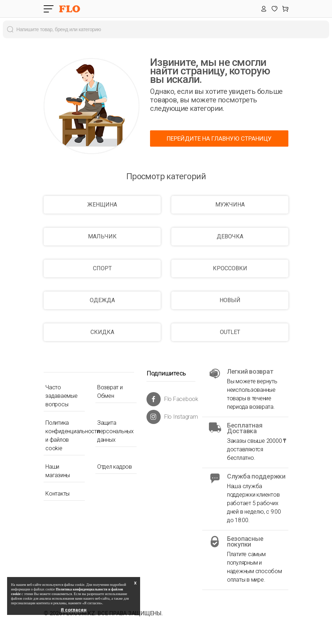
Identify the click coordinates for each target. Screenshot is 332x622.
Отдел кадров (114, 466)
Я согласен (74, 609)
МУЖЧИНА (230, 204)
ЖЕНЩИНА (102, 204)
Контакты (57, 493)
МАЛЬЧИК (102, 236)
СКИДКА (102, 332)
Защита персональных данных (115, 431)
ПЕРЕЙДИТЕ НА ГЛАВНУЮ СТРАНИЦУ (219, 138)
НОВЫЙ (230, 300)
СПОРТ (102, 268)
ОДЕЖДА (102, 300)
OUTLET (230, 332)
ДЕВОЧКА (230, 236)
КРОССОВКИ (230, 268)
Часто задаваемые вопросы (61, 396)
